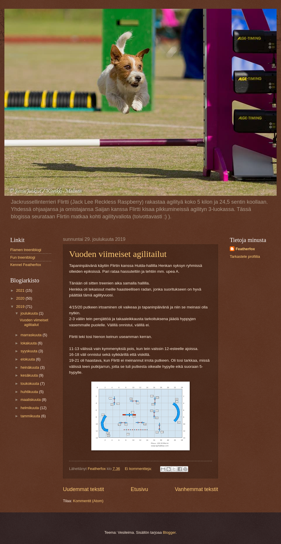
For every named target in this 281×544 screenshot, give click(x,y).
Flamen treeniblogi (25, 250)
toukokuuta (30, 383)
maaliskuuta (31, 399)
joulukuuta (29, 313)
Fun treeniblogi (22, 257)
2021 (20, 290)
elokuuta (28, 359)
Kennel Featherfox (25, 264)
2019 (20, 306)
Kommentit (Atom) (88, 501)
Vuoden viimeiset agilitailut (118, 254)
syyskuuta (29, 351)
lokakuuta (29, 343)
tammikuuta (30, 416)
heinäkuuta (30, 367)
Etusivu (139, 489)
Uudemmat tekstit (83, 489)
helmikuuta (30, 408)
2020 (20, 298)
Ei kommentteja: (139, 468)
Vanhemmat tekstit (196, 489)
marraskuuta (31, 335)
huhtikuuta (29, 391)
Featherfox (245, 249)
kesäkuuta (29, 375)
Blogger (169, 532)
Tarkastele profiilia (245, 256)
